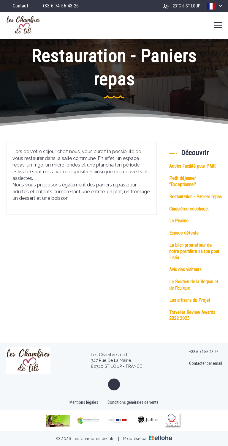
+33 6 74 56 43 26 (200, 352)
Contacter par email (202, 363)
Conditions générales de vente (133, 402)
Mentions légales (83, 402)
